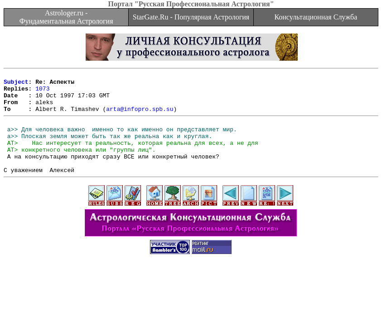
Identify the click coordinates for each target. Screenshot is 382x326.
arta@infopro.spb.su (139, 117)
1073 (42, 92)
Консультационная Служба (315, 17)
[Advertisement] (191, 299)
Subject (16, 84)
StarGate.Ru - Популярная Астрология (191, 17)
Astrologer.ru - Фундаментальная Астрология (66, 17)
